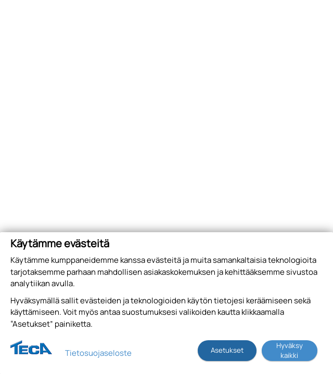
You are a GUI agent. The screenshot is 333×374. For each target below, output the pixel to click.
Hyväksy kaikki (289, 350)
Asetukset (227, 350)
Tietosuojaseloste (98, 353)
